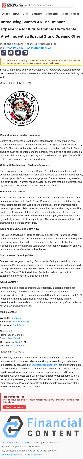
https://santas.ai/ (19, 345)
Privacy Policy (10, 454)
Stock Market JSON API (15, 442)
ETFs (26, 13)
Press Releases (70, 13)
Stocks (6, 13)
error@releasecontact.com (42, 365)
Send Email (13, 338)
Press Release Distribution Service (28, 48)
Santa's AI (15, 318)
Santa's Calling (20, 321)
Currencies (52, 13)
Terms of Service (32, 454)
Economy (37, 13)
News (16, 13)
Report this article (14, 407)
